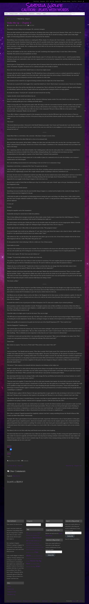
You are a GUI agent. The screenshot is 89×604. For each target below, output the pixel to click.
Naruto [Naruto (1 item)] (33, 552)
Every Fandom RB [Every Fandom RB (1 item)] (37, 547)
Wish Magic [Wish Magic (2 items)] (33, 566)
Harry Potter (36, 1)
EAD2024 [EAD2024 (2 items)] (33, 545)
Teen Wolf (74, 1)
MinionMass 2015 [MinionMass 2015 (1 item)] (29, 552)
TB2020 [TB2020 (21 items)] (33, 561)
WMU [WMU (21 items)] (38, 566)
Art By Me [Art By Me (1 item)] (30, 533)
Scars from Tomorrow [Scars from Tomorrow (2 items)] (34, 558)
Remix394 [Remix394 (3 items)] (38, 555)
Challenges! (45, 601)
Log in (9, 586)
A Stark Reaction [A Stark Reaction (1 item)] (34, 533)
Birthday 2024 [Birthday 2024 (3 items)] (36, 535)
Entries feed (10, 589)
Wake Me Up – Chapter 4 (73, 465)
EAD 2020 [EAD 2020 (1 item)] (37, 543)
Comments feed (11, 591)
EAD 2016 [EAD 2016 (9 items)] (34, 540)
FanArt (51, 601)
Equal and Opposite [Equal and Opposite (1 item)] (32, 547)
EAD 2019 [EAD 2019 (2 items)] (34, 543)
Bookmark (25, 460)
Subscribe (51, 555)
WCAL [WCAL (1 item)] (31, 563)
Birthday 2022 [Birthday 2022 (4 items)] (29, 535)
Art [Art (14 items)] (27, 533)
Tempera (74, 601)
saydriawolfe (12, 25)
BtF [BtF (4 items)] (30, 540)
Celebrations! (36, 601)
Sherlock (80, 1)
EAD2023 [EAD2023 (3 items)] (28, 545)
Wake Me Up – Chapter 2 (15, 465)
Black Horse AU (13, 460)
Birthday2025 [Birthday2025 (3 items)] (29, 538)
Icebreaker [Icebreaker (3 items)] (32, 549)
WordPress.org (11, 594)
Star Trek (52, 1)
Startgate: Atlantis (66, 1)
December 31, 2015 (22, 25)
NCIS (47, 1)
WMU (18, 460)
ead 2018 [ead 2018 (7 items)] (28, 543)
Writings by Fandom (16, 601)
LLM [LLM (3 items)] (36, 549)
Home (8, 601)
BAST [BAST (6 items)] (39, 533)
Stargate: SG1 (58, 1)
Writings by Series (27, 601)
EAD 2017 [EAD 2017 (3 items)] (39, 540)
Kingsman (42, 1)
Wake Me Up (16, 476)
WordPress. (80, 601)
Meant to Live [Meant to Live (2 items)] (39, 549)
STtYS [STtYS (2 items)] (39, 558)
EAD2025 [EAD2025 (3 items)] (37, 545)
